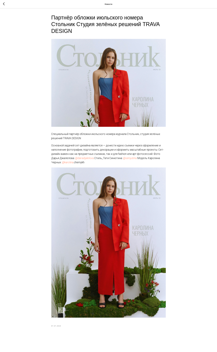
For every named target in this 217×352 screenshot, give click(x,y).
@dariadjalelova (84, 158)
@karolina (67, 162)
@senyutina (130, 158)
